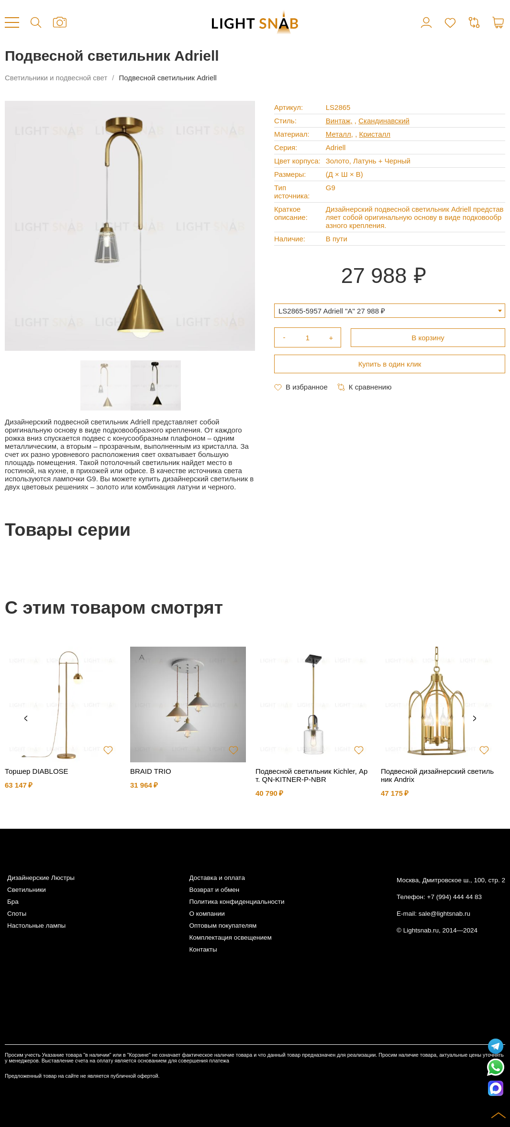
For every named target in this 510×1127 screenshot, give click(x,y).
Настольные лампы (36, 925)
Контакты (203, 949)
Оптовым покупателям (222, 925)
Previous (25, 718)
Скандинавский (384, 121)
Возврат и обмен (214, 889)
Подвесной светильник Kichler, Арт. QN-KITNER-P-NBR (311, 775)
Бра (13, 901)
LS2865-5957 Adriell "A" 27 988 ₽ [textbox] (331, 311)
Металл (338, 134)
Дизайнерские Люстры (41, 877)
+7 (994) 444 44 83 (454, 896)
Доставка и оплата (216, 877)
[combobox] (389, 310)
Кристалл (374, 134)
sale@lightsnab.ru (444, 913)
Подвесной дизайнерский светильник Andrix (437, 775)
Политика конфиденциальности (236, 901)
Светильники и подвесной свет (56, 78)
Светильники (26, 889)
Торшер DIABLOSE (36, 771)
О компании (206, 913)
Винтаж (338, 121)
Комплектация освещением (230, 937)
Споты (16, 913)
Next (474, 718)
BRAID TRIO (150, 771)
